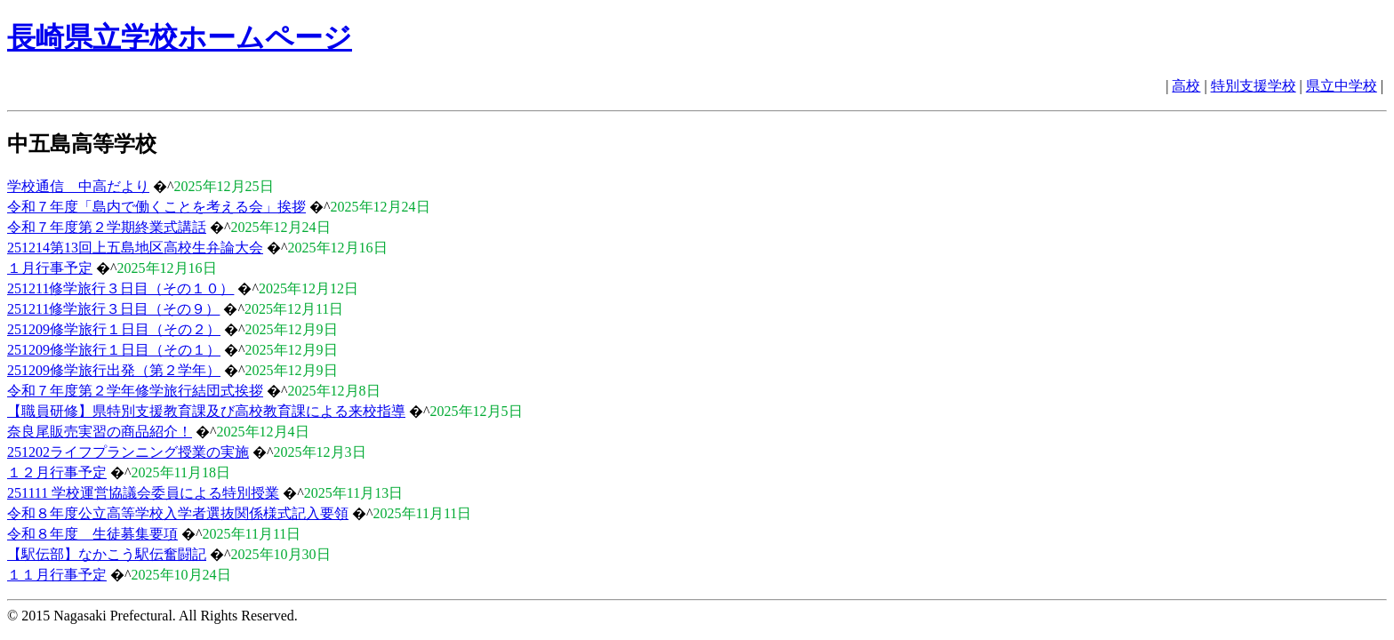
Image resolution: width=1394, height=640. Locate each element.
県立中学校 (1341, 85)
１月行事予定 (49, 268)
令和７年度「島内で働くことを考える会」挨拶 (156, 206)
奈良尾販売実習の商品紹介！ (99, 431)
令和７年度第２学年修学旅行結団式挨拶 (135, 390)
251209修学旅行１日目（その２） (113, 329)
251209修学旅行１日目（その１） (113, 349)
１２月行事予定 (57, 472)
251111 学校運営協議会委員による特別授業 (143, 492)
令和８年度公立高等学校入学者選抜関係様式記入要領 (177, 513)
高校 (1186, 85)
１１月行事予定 (57, 574)
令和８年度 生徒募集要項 (92, 533)
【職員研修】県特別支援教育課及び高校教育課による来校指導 (206, 411)
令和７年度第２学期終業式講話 (106, 227)
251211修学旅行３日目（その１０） (120, 288)
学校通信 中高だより (78, 186)
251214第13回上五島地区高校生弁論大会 (135, 247)
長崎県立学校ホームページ (179, 37)
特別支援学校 (1253, 85)
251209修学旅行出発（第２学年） (113, 370)
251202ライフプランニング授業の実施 (128, 452)
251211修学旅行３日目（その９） (113, 308)
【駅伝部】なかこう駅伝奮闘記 (106, 554)
